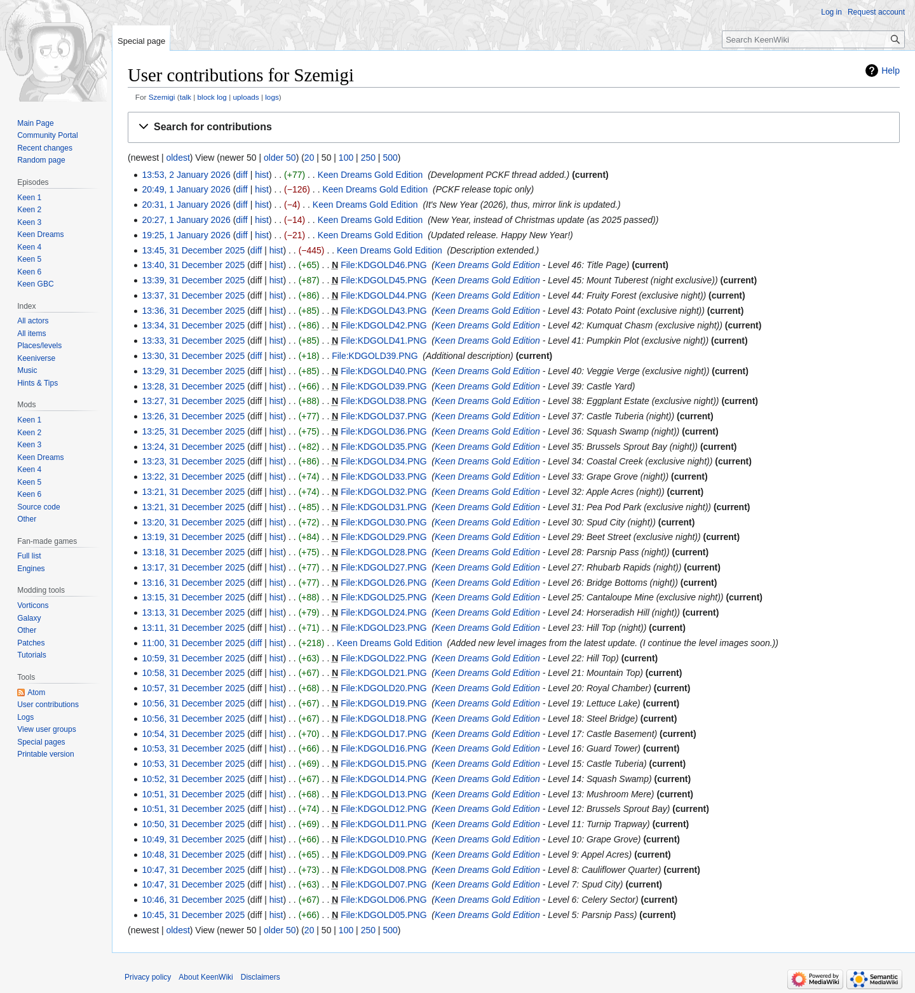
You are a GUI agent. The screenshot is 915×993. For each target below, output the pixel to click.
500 (390, 157)
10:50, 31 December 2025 (193, 824)
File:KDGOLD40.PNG (383, 371)
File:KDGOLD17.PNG (383, 734)
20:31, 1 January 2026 (186, 204)
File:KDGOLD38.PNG (383, 401)
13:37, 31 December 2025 (193, 295)
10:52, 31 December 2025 (193, 779)
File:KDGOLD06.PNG (383, 900)
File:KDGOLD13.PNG (383, 794)
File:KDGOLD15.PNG (383, 764)
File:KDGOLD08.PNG (383, 870)
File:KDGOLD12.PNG (383, 809)
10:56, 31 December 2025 (193, 703)
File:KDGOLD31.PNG (383, 507)
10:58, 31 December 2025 (193, 673)
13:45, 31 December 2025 (193, 250)
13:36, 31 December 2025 (193, 311)
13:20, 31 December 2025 (193, 522)
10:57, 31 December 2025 (193, 688)
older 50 (280, 157)
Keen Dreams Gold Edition (370, 175)
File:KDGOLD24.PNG (383, 612)
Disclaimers (260, 977)
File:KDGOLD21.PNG (383, 673)
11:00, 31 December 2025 (193, 643)
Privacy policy (148, 977)
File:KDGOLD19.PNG (383, 703)
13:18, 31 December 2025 (193, 552)
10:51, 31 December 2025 (193, 794)
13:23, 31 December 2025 (193, 461)
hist (262, 175)
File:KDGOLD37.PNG (383, 416)
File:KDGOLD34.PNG (383, 461)
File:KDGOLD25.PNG (383, 597)
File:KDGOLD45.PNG (383, 280)
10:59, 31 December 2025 (193, 658)
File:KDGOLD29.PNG (383, 537)
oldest (177, 157)
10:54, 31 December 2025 (193, 734)
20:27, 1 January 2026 (186, 220)
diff (241, 175)
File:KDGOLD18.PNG (383, 718)
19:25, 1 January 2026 (186, 235)
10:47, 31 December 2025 (193, 870)
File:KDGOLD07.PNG (383, 884)
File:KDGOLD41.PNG (383, 340)
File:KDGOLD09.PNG (383, 854)
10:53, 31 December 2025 (193, 748)
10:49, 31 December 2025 (193, 839)
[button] (514, 127)
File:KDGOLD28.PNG (383, 552)
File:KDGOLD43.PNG (383, 311)
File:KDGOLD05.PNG (383, 915)
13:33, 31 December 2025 (193, 340)
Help (890, 70)
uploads (246, 97)
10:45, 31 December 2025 (193, 915)
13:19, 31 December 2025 (193, 537)
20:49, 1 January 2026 (186, 189)
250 (368, 157)
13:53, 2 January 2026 (186, 175)
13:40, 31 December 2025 (193, 265)
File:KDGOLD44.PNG (383, 295)
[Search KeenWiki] (813, 39)
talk (185, 97)
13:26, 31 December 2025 (193, 416)
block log (212, 97)
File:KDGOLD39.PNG (374, 356)
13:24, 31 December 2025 (193, 447)
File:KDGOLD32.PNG (383, 492)
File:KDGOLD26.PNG (383, 583)
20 (309, 157)
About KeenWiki (206, 977)
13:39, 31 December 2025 (193, 280)
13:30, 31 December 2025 (193, 356)
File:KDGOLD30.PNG (383, 522)
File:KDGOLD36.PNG (383, 431)
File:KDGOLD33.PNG (383, 476)
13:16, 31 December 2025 (193, 583)
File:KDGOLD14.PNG (383, 779)
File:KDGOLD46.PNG (383, 265)
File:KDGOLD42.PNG (383, 325)
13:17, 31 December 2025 (193, 567)
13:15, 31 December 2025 (193, 597)
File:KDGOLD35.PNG (383, 447)
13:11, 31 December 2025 (193, 628)
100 (346, 157)
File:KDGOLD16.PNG (383, 748)
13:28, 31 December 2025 (193, 386)
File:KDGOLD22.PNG (383, 658)
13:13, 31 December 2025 (193, 612)
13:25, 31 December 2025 (193, 431)
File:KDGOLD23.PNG (383, 628)
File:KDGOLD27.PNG (383, 567)
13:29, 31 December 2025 (193, 371)
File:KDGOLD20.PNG (383, 688)
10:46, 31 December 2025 (193, 900)
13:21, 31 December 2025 (193, 492)
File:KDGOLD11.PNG (383, 824)
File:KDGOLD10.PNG (383, 839)
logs (272, 97)
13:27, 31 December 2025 (193, 401)
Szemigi (162, 97)
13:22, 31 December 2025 (193, 476)
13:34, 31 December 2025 (193, 325)
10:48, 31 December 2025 (193, 854)
